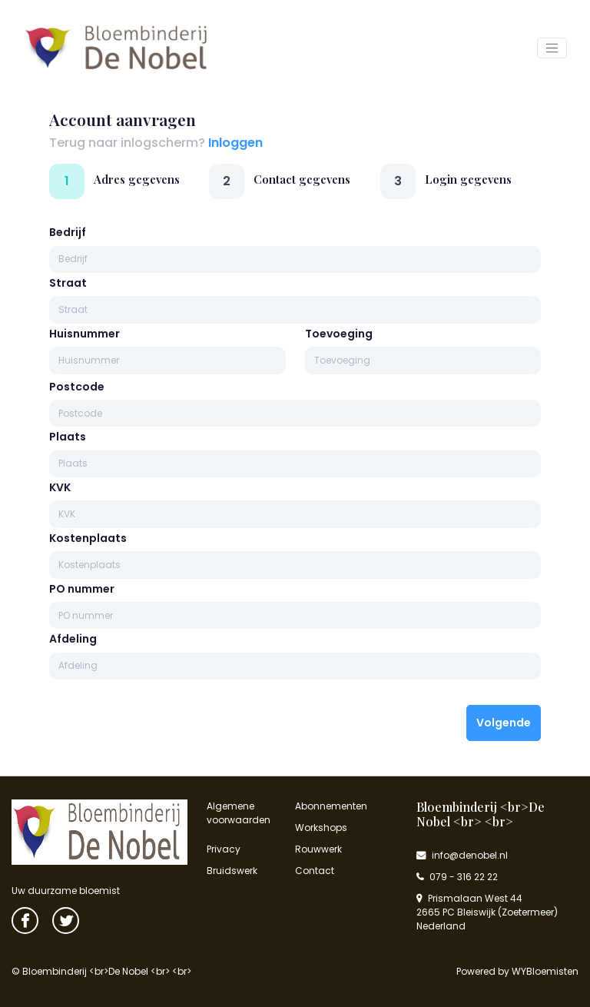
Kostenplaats (88, 538)
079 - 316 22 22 (457, 876)
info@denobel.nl (462, 855)
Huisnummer (84, 333)
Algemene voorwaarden (238, 812)
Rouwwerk (318, 849)
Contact (314, 870)
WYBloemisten (545, 971)
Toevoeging (339, 333)
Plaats (67, 436)
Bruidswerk (232, 870)
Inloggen (235, 142)
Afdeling (73, 638)
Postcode (76, 386)
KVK (60, 487)
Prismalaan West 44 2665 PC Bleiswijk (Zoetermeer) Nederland (487, 912)
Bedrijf (67, 232)
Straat (68, 283)
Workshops (321, 827)
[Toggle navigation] (552, 48)
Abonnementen (331, 806)
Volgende (503, 722)
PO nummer (81, 589)
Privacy (223, 849)
